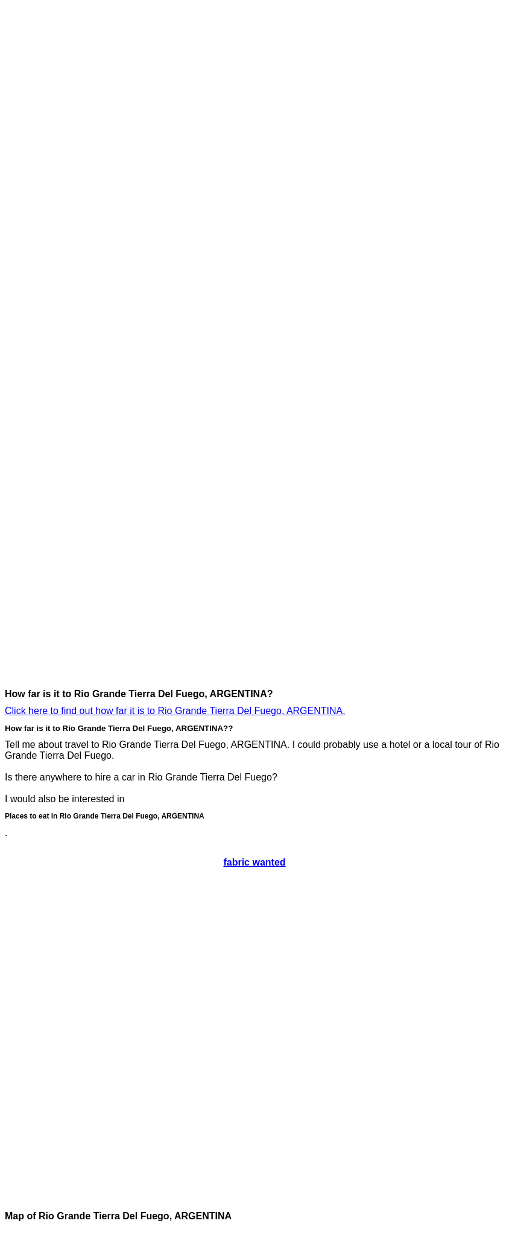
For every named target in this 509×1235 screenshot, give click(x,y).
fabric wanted (254, 862)
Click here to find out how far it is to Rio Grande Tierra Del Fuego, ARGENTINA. (175, 711)
